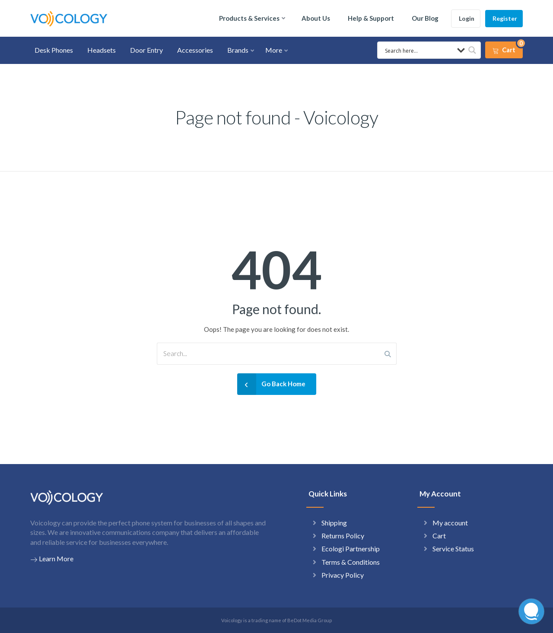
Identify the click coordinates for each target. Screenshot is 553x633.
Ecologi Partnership (350, 548)
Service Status (453, 548)
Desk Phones (54, 50)
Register (505, 18)
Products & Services (249, 18)
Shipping (334, 522)
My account (450, 522)
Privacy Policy (342, 575)
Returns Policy (342, 535)
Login (466, 18)
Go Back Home (271, 383)
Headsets (101, 50)
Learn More (51, 558)
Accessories (195, 50)
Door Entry (146, 50)
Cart (439, 535)
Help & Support (371, 18)
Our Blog (425, 18)
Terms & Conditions (350, 562)
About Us (316, 18)
